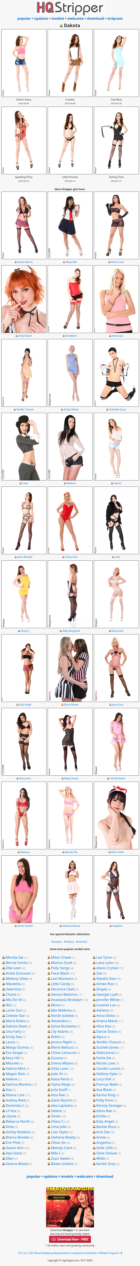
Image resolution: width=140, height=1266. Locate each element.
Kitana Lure (117, 262)
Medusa (25, 852)
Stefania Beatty (63, 1137)
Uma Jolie (59, 1126)
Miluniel (12, 1063)
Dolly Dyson (25, 335)
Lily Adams (60, 1031)
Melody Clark (62, 1147)
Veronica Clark (63, 989)
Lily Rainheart (117, 778)
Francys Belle (107, 1084)
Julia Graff (59, 1089)
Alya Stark (14, 1153)
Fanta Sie (103, 1057)
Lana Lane (104, 962)
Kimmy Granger (109, 1105)
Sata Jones (117, 631)
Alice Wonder (25, 557)
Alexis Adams (25, 262)
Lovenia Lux (106, 1004)
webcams (75, 18)
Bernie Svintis (17, 962)
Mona (55, 1004)
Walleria (71, 483)
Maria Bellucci (62, 1047)
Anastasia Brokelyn (66, 999)
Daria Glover (71, 704)
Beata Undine (62, 1163)
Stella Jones (105, 1052)
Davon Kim (15, 1147)
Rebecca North (18, 1121)
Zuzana (57, 1057)
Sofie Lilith (104, 1147)
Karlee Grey (105, 1163)
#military (69, 941)
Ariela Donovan (18, 973)
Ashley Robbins (18, 1131)
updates (41, 18)
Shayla (101, 989)
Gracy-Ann (25, 778)
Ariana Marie (106, 1020)
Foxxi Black (60, 973)
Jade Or (57, 1073)
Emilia (101, 1116)
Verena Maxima (64, 994)
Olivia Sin (58, 1142)
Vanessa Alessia (71, 926)
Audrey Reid (16, 1100)
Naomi (117, 483)
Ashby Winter (71, 409)
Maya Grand (71, 778)
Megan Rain (15, 1073)
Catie (25, 483)
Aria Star (103, 1131)
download (95, 18)
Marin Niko (117, 852)
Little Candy (60, 983)
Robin (56, 1036)
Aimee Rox (105, 983)
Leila (117, 557)
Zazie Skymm (62, 1100)
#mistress (81, 941)
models (58, 18)
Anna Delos (105, 1015)
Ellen (10, 1158)
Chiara (11, 994)
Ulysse (11, 1116)
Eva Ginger (15, 1052)
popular (24, 18)
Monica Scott (61, 962)
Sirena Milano (62, 1063)
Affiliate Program (108, 1253)
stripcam (115, 18)
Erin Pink (13, 1142)
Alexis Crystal (107, 967)
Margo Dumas (17, 1047)
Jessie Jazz (117, 335)
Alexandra (59, 1020)
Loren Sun (14, 1010)
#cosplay (57, 941)
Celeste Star (15, 1015)
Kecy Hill (13, 1057)
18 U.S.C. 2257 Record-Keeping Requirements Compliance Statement (57, 1253)
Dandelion (71, 335)
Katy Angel (25, 704)
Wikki (100, 1158)
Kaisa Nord (60, 1079)
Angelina (117, 926)
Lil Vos (11, 1110)
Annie (101, 1137)
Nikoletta (13, 983)
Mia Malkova (61, 1010)
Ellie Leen (13, 967)
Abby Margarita (71, 631)
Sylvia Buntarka (63, 1026)
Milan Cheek (61, 957)
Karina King (105, 1094)
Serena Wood (17, 1163)
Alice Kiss (103, 1026)
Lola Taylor (60, 1131)
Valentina (13, 989)
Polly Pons (104, 1100)
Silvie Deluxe (106, 1153)
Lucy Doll (103, 1079)
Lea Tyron (104, 957)
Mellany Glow (17, 978)
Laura (10, 1041)
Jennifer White (108, 999)
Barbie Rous (106, 1126)
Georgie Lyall (107, 994)
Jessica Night (61, 1041)
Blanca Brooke (17, 1137)
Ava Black (104, 1089)
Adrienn (102, 1010)
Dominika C (15, 1105)
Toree (55, 1116)
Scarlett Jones (107, 1047)
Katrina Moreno (19, 1084)
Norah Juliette (62, 1015)
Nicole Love (105, 1063)
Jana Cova (117, 704)
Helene (11, 1079)
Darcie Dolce (106, 1031)
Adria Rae (104, 1110)
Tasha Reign (61, 1084)
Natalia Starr (106, 978)
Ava (9, 1089)
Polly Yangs (60, 967)
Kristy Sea (14, 1036)
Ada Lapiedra (62, 1105)
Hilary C (25, 631)
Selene (56, 1110)
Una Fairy (13, 1031)
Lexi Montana (62, 978)
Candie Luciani (108, 1068)
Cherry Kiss (71, 557)
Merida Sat (14, 957)
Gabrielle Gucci (117, 409)
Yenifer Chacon (25, 409)
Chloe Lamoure (63, 1052)
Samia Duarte (25, 926)
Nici (9, 1004)
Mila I (55, 1153)
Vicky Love (59, 1068)
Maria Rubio (16, 1020)
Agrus (101, 1036)
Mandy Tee (71, 852)
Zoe (99, 973)
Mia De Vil (14, 999)
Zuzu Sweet (60, 1158)
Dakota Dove (16, 1026)
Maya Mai (71, 262)
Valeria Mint (15, 1068)
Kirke (10, 1126)
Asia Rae (58, 1094)
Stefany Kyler (107, 1073)
